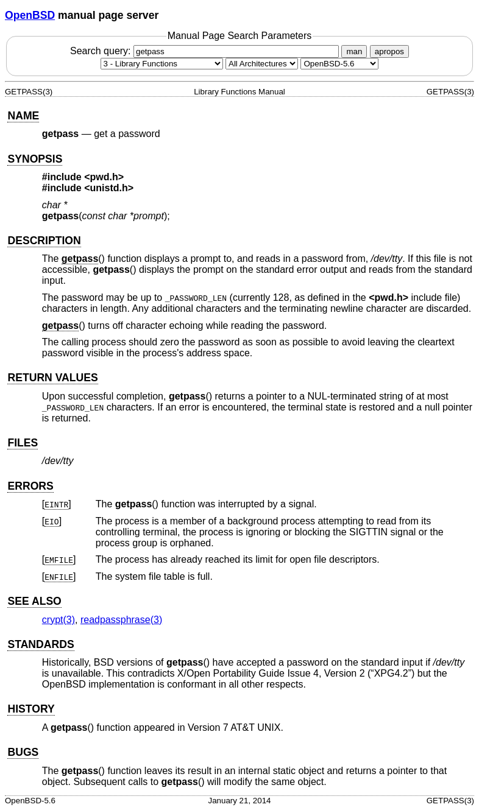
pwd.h (104, 177)
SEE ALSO (34, 601)
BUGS (22, 752)
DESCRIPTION (43, 240)
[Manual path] (339, 63)
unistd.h (109, 188)
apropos (389, 51)
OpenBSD (30, 15)
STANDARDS (40, 644)
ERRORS (30, 486)
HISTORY (30, 709)
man (354, 51)
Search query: (206, 51)
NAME (23, 116)
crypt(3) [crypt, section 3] (58, 620)
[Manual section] (162, 63)
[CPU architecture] (261, 63)
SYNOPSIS (34, 159)
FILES (22, 443)
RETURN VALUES (52, 378)
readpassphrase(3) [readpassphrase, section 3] (121, 620)
